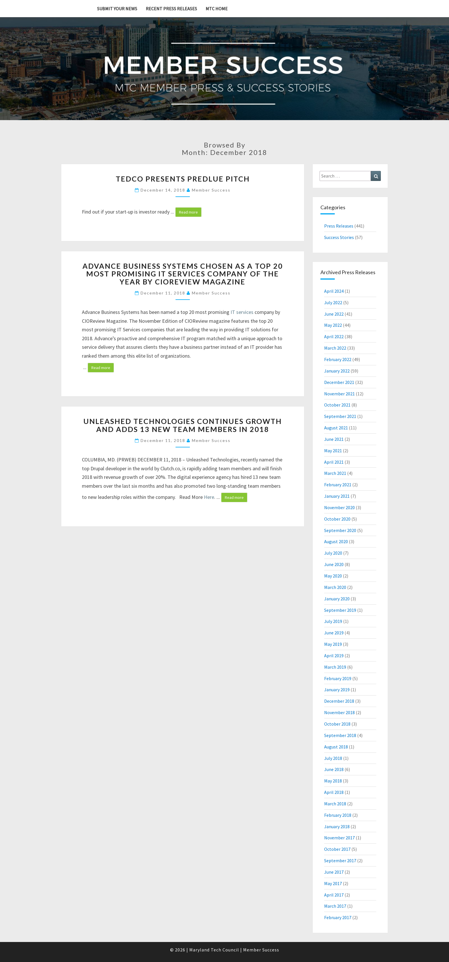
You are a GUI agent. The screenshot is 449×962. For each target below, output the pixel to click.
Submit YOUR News (117, 8)
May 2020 (333, 576)
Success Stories (339, 237)
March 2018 (335, 803)
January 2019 (337, 689)
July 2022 (333, 302)
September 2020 (340, 530)
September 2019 (340, 610)
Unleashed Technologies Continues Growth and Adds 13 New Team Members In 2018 (182, 425)
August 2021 (336, 428)
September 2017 (340, 860)
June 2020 (334, 564)
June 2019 (334, 633)
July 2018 (333, 758)
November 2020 (339, 507)
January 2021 (337, 496)
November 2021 (339, 394)
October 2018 (337, 724)
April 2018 (334, 792)
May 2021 (333, 450)
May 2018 (333, 781)
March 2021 (335, 473)
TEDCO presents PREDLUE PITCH (183, 178)
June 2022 (334, 314)
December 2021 (339, 382)
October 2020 (337, 519)
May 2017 (333, 883)
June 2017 (334, 872)
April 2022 (334, 336)
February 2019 (337, 678)
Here (209, 497)
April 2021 (334, 462)
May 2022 (333, 325)
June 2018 (334, 769)
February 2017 (337, 917)
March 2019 (335, 667)
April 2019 (334, 655)
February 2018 (337, 815)
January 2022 (337, 371)
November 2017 (339, 837)
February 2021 (337, 484)
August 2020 (336, 541)
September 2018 (340, 735)
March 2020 (335, 587)
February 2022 (337, 359)
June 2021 (334, 439)
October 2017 (337, 849)
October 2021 (337, 405)
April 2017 (334, 895)
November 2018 (339, 712)
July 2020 (333, 553)
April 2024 (334, 291)
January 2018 (337, 826)
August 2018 (336, 747)
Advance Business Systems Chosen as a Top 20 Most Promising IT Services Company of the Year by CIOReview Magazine (182, 274)
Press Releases (338, 226)
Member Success (211, 190)
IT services (242, 312)
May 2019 (333, 644)
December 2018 (339, 701)
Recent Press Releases (171, 8)
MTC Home (217, 8)
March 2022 (335, 348)
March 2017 (335, 906)
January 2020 (337, 599)
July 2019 (333, 621)
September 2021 (340, 416)
